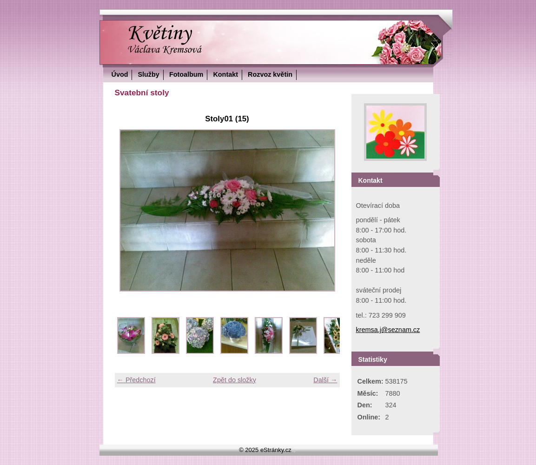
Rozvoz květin (270, 74)
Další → (325, 380)
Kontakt (225, 74)
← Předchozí (136, 380)
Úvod (120, 74)
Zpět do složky (234, 380)
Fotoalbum (186, 74)
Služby (148, 74)
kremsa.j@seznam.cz (388, 329)
